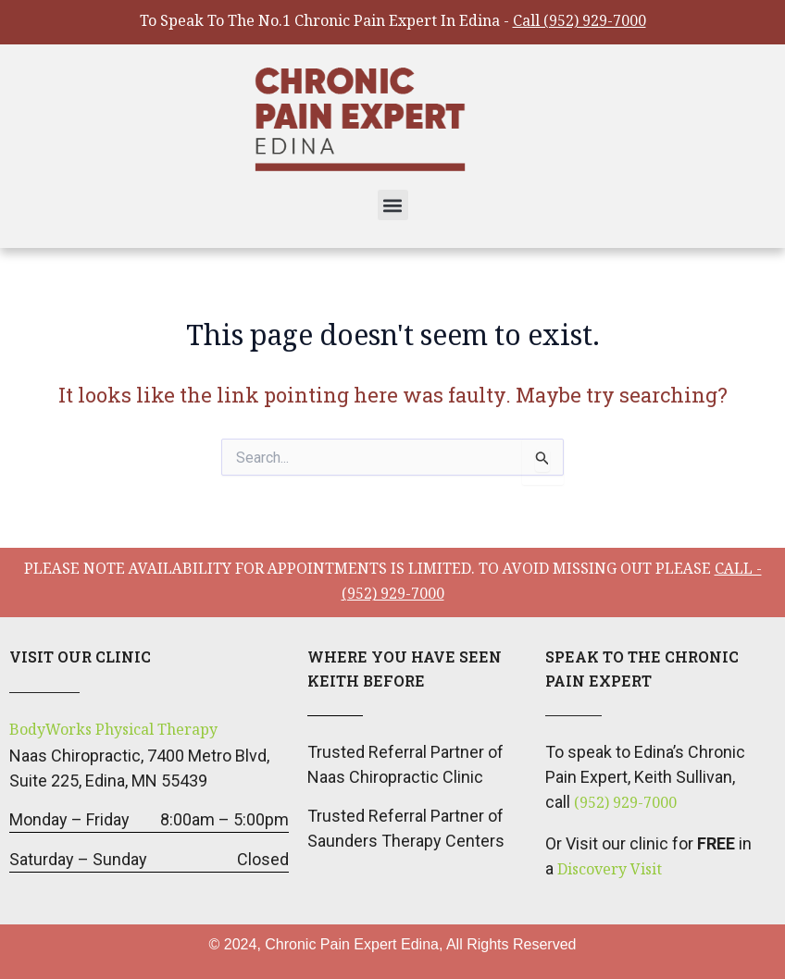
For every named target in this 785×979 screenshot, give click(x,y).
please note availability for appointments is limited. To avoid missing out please (393, 583)
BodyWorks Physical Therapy (113, 731)
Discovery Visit (609, 871)
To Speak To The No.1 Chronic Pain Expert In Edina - (393, 22)
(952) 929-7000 (625, 804)
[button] (393, 205)
